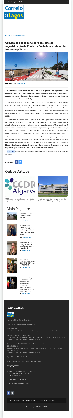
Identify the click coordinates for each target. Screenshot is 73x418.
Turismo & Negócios (18, 35)
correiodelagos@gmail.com (19, 383)
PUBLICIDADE (30, 401)
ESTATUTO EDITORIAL (17, 401)
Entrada (7, 35)
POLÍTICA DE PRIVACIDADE (46, 401)
